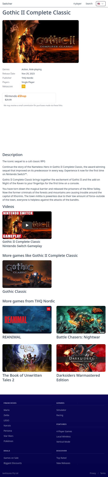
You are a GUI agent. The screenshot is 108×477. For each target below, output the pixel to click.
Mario (6, 410)
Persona (8, 430)
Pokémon (8, 441)
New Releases (63, 463)
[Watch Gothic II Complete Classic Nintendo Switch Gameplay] (27, 225)
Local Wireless (63, 436)
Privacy (93, 473)
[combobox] (101, 3)
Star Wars (8, 435)
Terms (103, 473)
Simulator (61, 410)
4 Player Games (64, 431)
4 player (78, 3)
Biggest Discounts (13, 463)
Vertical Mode (63, 441)
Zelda (6, 415)
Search (89, 3)
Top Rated (61, 457)
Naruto (7, 425)
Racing (59, 415)
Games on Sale (11, 457)
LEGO (6, 420)
